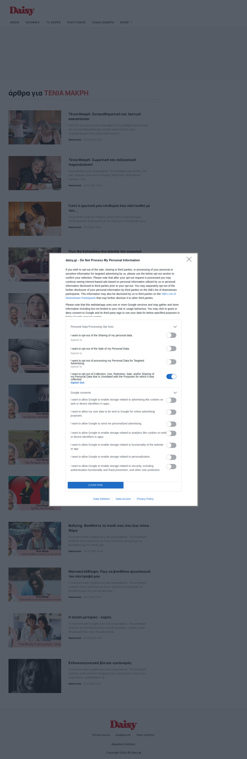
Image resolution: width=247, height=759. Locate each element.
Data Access (123, 498)
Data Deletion (101, 498)
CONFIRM (95, 484)
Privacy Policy (145, 498)
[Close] (190, 260)
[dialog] (123, 379)
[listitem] (123, 327)
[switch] (171, 335)
